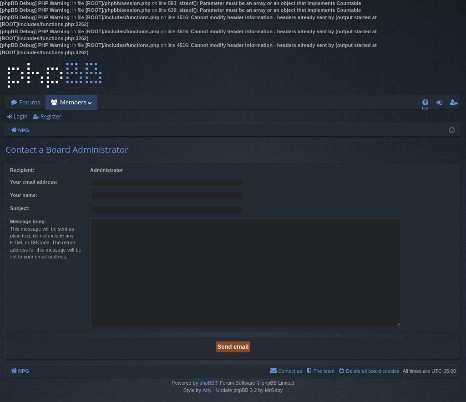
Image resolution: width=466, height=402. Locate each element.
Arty (207, 390)
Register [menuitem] (456, 104)
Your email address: (33, 182)
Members (73, 102)
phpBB (206, 383)
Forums (29, 102)
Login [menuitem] (441, 104)
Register (51, 116)
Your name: (23, 195)
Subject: (20, 208)
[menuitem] (425, 102)
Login (20, 116)
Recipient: (22, 170)
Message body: (28, 221)
